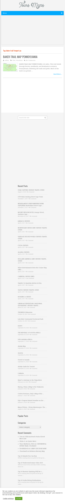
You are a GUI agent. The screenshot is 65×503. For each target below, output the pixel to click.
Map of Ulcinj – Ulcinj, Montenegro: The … (32, 407)
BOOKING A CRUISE (24, 297)
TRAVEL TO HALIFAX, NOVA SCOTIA (29, 283)
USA (13, 60)
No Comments (30, 60)
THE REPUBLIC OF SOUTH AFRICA (29, 332)
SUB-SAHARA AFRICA (25, 339)
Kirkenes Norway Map (37, 451)
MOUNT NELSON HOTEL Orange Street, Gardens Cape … (31, 213)
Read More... (58, 74)
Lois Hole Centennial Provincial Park (30, 319)
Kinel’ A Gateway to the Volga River (30, 380)
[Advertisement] (32, 31)
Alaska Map (22, 346)
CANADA (21, 373)
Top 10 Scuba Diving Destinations (29, 480)
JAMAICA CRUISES (24, 221)
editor (7, 60)
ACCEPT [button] (18, 498)
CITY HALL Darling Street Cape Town (30, 197)
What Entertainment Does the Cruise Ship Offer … (32, 268)
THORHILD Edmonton (25, 312)
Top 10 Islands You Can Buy (27, 456)
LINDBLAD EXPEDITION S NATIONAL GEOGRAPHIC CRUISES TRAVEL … (30, 304)
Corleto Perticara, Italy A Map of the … (31, 393)
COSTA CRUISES (23, 245)
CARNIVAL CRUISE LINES (26, 276)
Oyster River (32, 441)
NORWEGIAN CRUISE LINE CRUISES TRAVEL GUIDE (32, 229)
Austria (20, 353)
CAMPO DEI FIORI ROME (38, 448)
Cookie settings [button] (8, 498)
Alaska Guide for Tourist (26, 366)
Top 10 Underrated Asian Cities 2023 (30, 463)
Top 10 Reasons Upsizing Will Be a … (30, 471)
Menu (5, 13)
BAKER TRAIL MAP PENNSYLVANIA (20, 57)
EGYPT (20, 326)
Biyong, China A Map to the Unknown (31, 387)
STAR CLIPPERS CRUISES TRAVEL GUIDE (31, 190)
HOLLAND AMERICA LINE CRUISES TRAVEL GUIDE (32, 260)
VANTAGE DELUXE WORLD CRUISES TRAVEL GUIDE (32, 237)
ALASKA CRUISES (23, 252)
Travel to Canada (23, 360)
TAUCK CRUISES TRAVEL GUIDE (28, 290)
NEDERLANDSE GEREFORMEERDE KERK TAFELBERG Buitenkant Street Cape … (31, 204)
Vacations (19, 60)
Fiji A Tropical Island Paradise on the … (31, 400)
